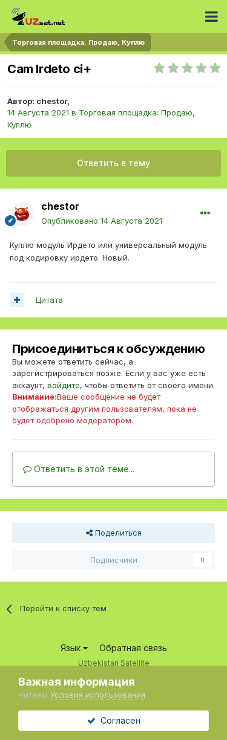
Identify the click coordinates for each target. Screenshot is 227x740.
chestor (51, 101)
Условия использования (97, 694)
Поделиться (114, 533)
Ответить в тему (113, 163)
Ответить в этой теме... (78, 469)
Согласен (113, 720)
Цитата (49, 300)
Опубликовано (101, 221)
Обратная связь (133, 648)
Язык (74, 648)
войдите (63, 385)
